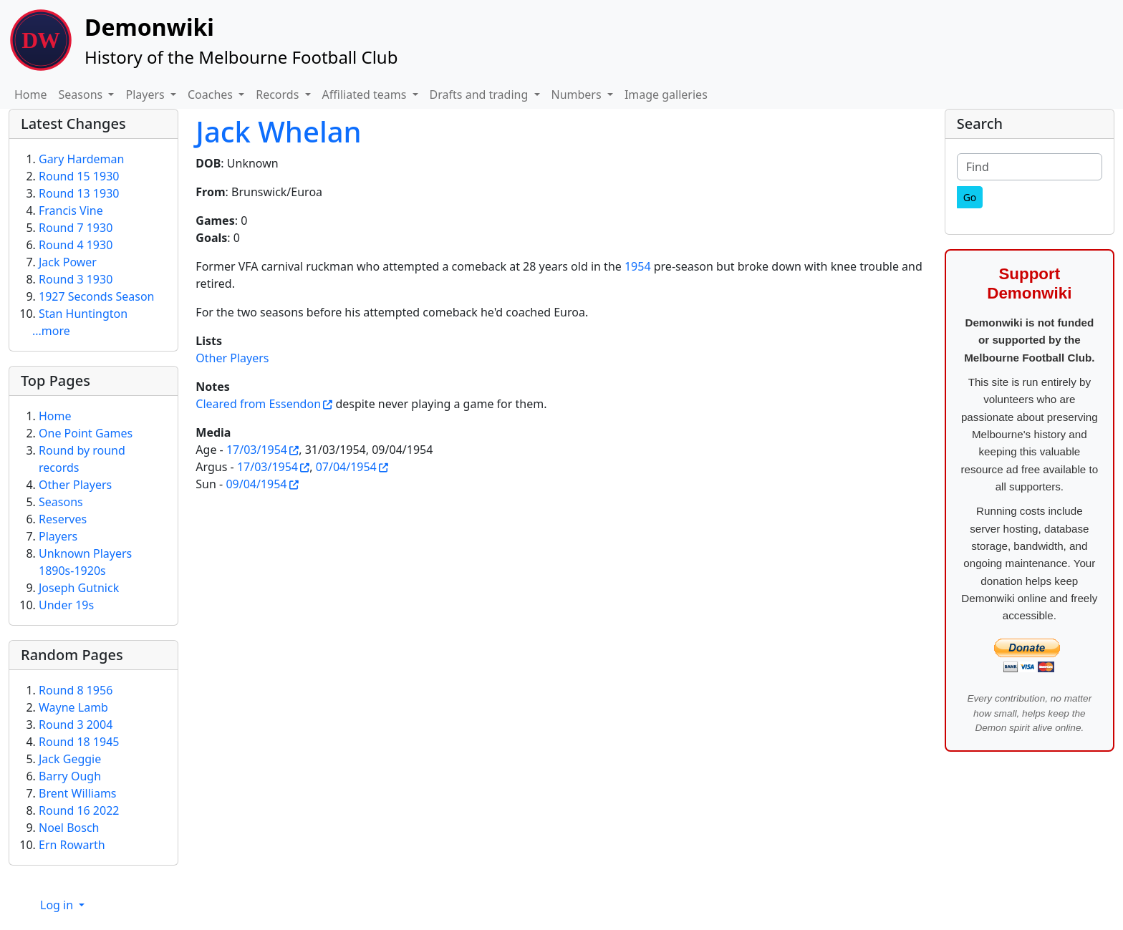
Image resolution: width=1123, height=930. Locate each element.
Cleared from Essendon (258, 404)
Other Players (232, 358)
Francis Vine (71, 210)
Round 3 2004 (75, 724)
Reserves (63, 519)
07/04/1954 (346, 467)
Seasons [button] (82, 94)
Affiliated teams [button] (366, 94)
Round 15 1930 (79, 176)
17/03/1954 (256, 449)
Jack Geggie (70, 759)
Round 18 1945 (79, 742)
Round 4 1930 (75, 245)
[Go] (970, 197)
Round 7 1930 (75, 228)
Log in (58, 905)
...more (51, 331)
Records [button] (279, 94)
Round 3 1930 (75, 279)
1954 (638, 266)
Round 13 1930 (79, 193)
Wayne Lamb (73, 707)
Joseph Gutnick (79, 588)
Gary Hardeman (81, 159)
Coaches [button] (212, 94)
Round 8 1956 (75, 690)
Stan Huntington (83, 313)
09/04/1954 (256, 484)
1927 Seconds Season (97, 296)
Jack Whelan (278, 131)
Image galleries (666, 94)
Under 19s (66, 605)
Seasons (61, 502)
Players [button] (146, 94)
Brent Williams (78, 793)
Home (30, 94)
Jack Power (68, 262)
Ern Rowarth (72, 845)
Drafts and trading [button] (480, 94)
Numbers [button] (577, 94)
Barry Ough (70, 776)
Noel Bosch (69, 827)
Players (58, 536)
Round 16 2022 (79, 810)
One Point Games (85, 433)
